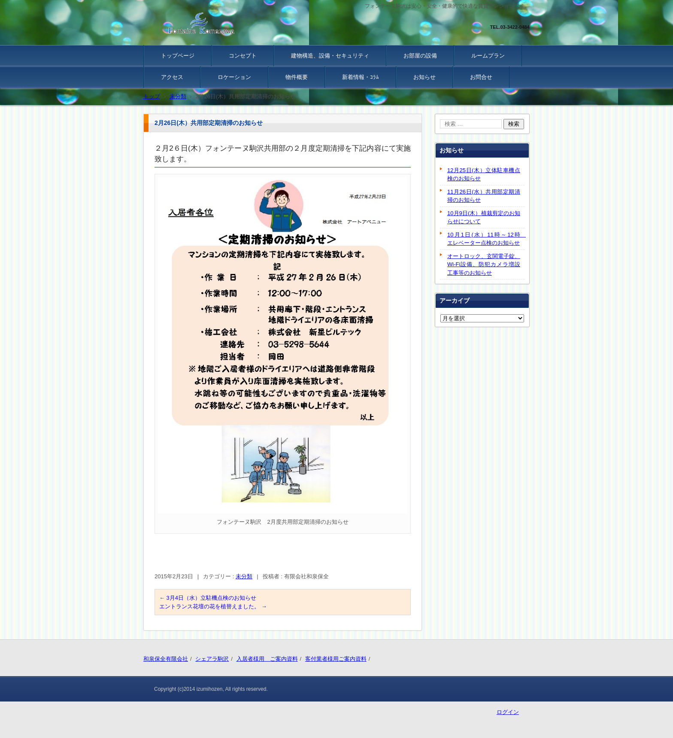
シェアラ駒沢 (212, 659)
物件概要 (296, 77)
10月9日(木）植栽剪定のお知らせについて (483, 217)
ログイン (508, 712)
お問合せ (481, 77)
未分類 (244, 576)
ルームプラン (488, 55)
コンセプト (243, 55)
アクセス (172, 77)
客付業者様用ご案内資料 (336, 659)
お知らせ (424, 77)
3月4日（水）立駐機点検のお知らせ (207, 598)
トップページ (177, 55)
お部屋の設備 (420, 55)
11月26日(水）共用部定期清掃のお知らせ (483, 195)
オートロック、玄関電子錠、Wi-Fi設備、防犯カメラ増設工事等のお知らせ (483, 264)
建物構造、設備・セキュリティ (330, 55)
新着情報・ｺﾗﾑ (360, 77)
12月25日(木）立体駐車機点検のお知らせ (483, 174)
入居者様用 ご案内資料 (267, 659)
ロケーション (234, 77)
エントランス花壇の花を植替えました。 (213, 606)
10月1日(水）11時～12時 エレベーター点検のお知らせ (485, 238)
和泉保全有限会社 (165, 659)
